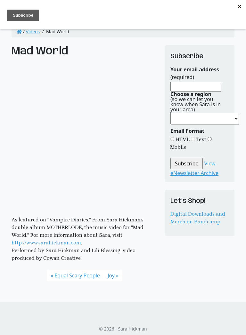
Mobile (178, 147)
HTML (182, 139)
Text (200, 139)
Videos (33, 31)
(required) (194, 73)
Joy (111, 275)
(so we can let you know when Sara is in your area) (195, 102)
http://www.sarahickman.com (46, 243)
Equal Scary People (77, 275)
